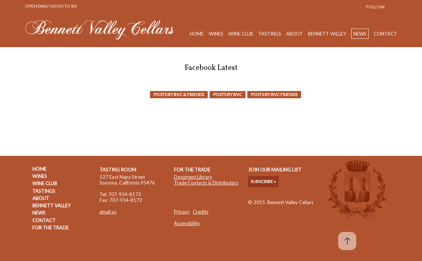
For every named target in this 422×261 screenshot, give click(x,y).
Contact (385, 34)
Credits (200, 212)
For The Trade (50, 228)
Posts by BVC (227, 94)
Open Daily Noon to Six (51, 6)
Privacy (182, 212)
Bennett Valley (327, 34)
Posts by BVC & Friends (179, 94)
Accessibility (187, 223)
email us (108, 212)
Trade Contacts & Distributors (206, 183)
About (294, 34)
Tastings (269, 34)
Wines (216, 34)
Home (197, 34)
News (359, 34)
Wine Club (240, 34)
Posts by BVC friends (274, 94)
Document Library (193, 177)
